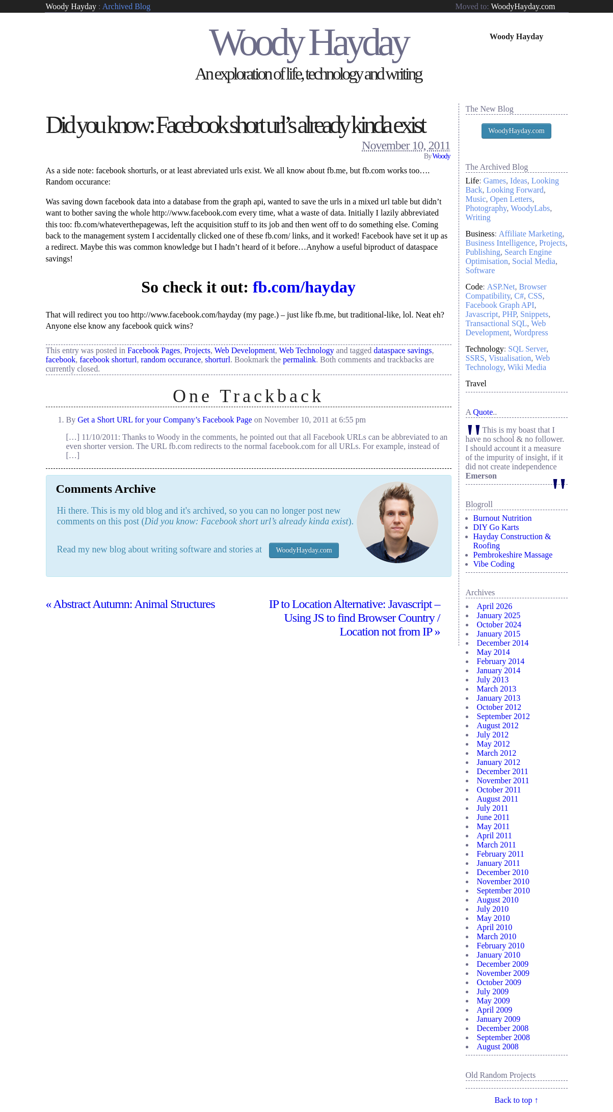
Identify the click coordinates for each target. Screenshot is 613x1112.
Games (495, 180)
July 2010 (493, 909)
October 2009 (499, 982)
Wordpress (531, 332)
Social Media (533, 261)
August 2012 (498, 725)
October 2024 (499, 624)
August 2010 (498, 899)
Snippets (534, 314)
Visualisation (510, 358)
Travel (476, 383)
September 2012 (503, 716)
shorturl (217, 359)
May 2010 (493, 918)
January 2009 (499, 1019)
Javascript (482, 314)
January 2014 (499, 670)
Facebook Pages (153, 350)
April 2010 (495, 927)
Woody (441, 156)
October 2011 (499, 789)
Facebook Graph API (500, 305)
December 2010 (503, 872)
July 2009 (493, 991)
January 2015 (499, 633)
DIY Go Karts (496, 527)
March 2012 (497, 753)
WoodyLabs (530, 208)
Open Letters (511, 199)
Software (480, 270)
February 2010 (501, 945)
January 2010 (499, 954)
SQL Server (527, 349)
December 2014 (503, 643)
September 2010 (503, 890)
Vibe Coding (494, 564)
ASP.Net (501, 286)
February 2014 (501, 661)
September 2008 (503, 1037)
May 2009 (493, 1000)
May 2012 (493, 743)
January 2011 (498, 863)
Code (474, 286)
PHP (509, 314)
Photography (486, 208)
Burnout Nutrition (502, 518)
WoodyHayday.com (523, 6)
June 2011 (493, 817)
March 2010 (497, 936)
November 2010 (503, 881)
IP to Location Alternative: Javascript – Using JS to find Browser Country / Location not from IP (354, 617)
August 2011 (498, 799)
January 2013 (499, 698)
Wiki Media (527, 367)
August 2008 (498, 1046)
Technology (485, 349)
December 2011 (502, 771)
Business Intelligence (500, 243)
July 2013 (493, 679)
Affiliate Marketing (531, 233)
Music (476, 199)
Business (480, 233)
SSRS (475, 358)
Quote (483, 412)
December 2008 (503, 1028)
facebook (61, 359)
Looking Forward (514, 190)
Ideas (518, 180)
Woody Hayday (71, 6)
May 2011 (493, 826)
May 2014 (493, 652)
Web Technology (306, 350)
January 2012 (499, 762)
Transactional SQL (496, 323)
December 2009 (503, 964)
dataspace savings (403, 350)
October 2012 (499, 707)
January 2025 (499, 615)
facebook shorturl (108, 359)
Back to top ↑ (517, 1100)
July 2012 (493, 734)
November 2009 (503, 973)
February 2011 (500, 854)
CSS (535, 296)
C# (519, 296)
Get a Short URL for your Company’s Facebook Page (164, 419)
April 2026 (495, 606)
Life (472, 180)
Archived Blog (126, 6)
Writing (478, 217)
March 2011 (496, 844)
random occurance (171, 359)
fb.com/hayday (304, 287)
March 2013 (497, 688)
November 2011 (503, 780)
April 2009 (495, 1009)
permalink (299, 359)
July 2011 (493, 808)
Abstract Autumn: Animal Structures (130, 604)
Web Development (245, 350)
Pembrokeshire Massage (513, 554)
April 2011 (494, 835)
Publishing (483, 252)
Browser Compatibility (506, 291)
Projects (197, 350)
